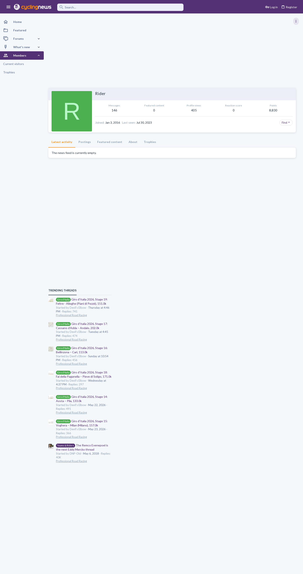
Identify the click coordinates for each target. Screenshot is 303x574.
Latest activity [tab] (62, 142)
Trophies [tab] (150, 142)
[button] (8, 7)
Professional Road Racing (258, 241)
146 (108, 110)
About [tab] (133, 142)
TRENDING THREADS (250, 216)
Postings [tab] (84, 142)
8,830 (215, 110)
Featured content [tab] (109, 142)
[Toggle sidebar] (296, 21)
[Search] (120, 7)
